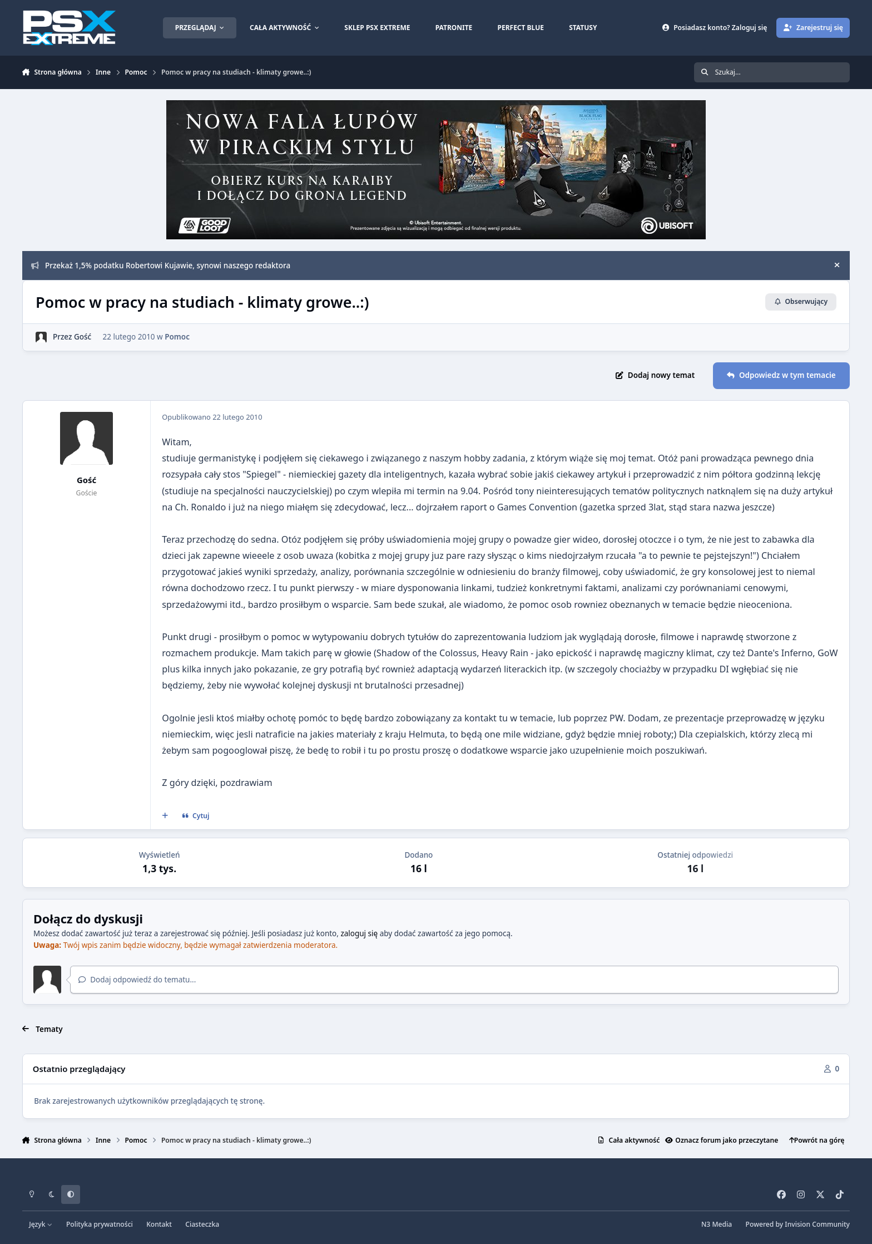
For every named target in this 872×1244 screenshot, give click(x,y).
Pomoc (177, 337)
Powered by (798, 1224)
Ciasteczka (202, 1224)
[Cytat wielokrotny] (165, 816)
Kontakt (159, 1224)
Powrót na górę (817, 1140)
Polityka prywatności (99, 1224)
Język (41, 1224)
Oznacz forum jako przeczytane (721, 1140)
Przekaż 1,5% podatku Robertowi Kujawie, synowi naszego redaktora (160, 265)
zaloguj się (359, 933)
